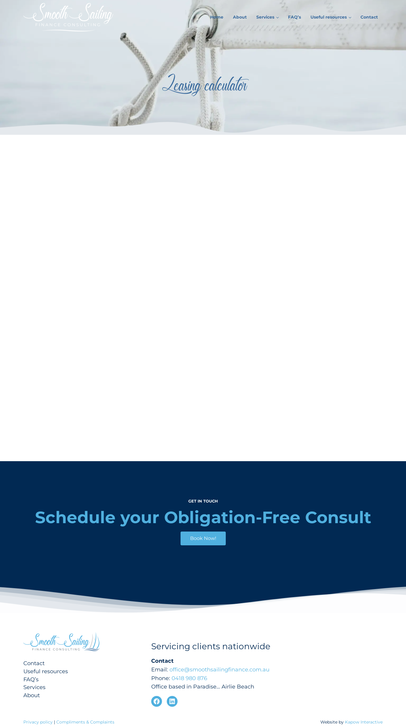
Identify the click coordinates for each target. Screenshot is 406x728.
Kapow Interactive (364, 722)
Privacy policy (38, 722)
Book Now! (203, 538)
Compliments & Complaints (85, 722)
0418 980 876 (189, 678)
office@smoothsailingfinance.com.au (219, 669)
